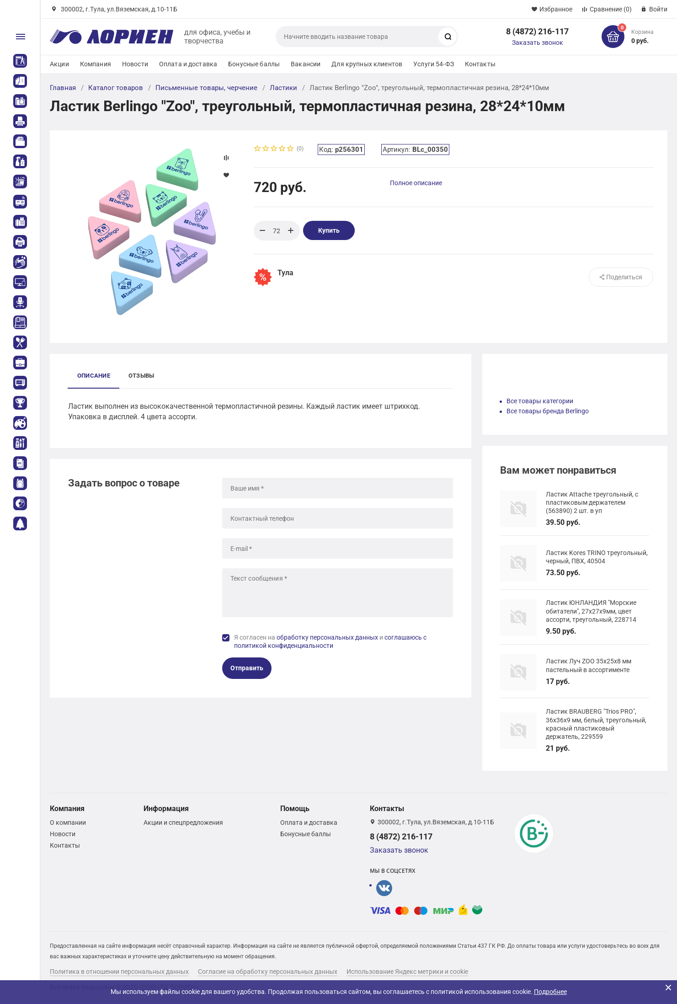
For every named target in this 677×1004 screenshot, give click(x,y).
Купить (329, 230)
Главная (63, 88)
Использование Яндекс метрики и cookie (407, 971)
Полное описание (416, 183)
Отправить (246, 668)
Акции (59, 64)
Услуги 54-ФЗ (433, 64)
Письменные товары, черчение (206, 88)
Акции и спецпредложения (183, 822)
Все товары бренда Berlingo (547, 411)
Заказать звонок (537, 42)
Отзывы (141, 375)
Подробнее (550, 991)
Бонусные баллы (254, 64)
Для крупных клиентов (366, 64)
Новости (135, 64)
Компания (95, 64)
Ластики (283, 88)
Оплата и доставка (188, 64)
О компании (68, 822)
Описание (93, 375)
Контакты (480, 64)
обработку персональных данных (327, 637)
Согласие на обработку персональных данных (267, 971)
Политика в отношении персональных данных (119, 971)
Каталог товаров (115, 88)
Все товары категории (539, 401)
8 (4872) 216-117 (537, 31)
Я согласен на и (330, 641)
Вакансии (305, 64)
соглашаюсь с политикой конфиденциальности (330, 641)
